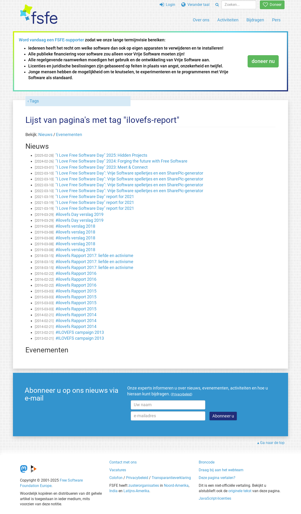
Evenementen (69, 134)
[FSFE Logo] (38, 14)
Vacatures (117, 470)
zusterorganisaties (143, 485)
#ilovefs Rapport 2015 (75, 291)
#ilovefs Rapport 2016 (75, 273)
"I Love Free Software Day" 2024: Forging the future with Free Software (121, 161)
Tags (34, 101)
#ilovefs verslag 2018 (75, 226)
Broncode (206, 462)
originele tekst (239, 491)
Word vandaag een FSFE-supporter (51, 40)
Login (167, 4)
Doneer (272, 4)
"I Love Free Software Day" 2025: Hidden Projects (101, 155)
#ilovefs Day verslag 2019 (79, 214)
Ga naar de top (272, 442)
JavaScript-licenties (215, 498)
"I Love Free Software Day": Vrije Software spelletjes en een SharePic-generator (129, 173)
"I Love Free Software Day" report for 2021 (94, 196)
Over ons (201, 19)
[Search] (217, 5)
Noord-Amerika (176, 485)
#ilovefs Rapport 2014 (75, 314)
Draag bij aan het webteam (221, 470)
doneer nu (263, 61)
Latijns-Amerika (136, 491)
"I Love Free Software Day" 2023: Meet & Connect (101, 167)
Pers (276, 19)
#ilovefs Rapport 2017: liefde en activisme (94, 255)
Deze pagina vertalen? (217, 477)
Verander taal (195, 4)
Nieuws (45, 134)
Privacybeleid (137, 477)
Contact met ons (123, 462)
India (113, 491)
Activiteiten (227, 19)
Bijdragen (255, 19)
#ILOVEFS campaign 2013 (79, 332)
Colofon (116, 477)
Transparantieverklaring (171, 477)
